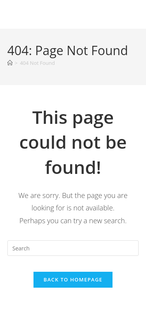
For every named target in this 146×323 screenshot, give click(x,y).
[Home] (9, 62)
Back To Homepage (73, 279)
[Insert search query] (73, 248)
